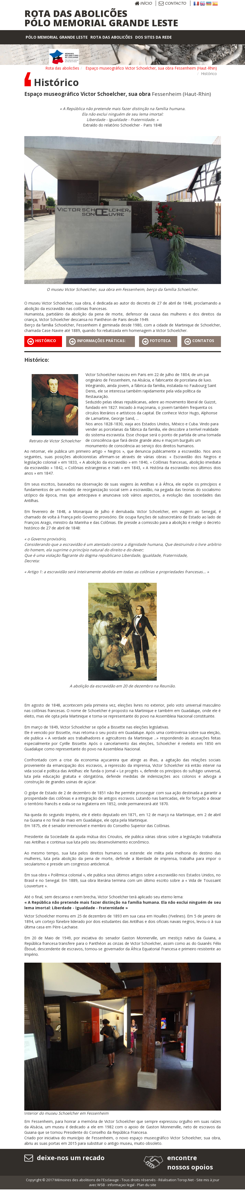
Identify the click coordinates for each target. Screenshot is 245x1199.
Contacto (172, 3)
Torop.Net (185, 1189)
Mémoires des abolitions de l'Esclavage (87, 1189)
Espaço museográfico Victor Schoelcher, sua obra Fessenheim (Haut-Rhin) (151, 68)
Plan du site (146, 1194)
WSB (101, 1194)
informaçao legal (121, 1194)
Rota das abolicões (62, 68)
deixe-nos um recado (64, 1157)
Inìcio (143, 3)
